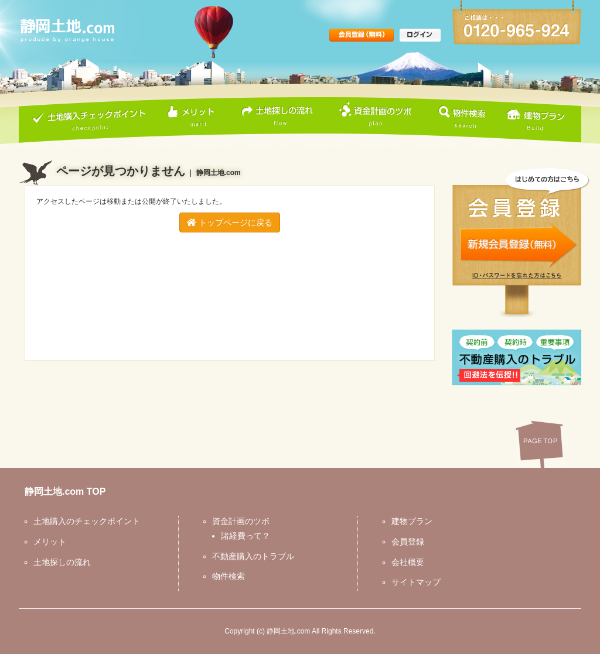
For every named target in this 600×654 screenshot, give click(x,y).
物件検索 (228, 576)
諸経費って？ (245, 535)
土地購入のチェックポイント (86, 521)
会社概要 (407, 562)
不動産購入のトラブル (253, 556)
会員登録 (407, 541)
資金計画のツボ (241, 521)
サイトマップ (416, 582)
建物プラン (411, 521)
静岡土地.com (288, 631)
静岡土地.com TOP (65, 492)
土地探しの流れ (62, 562)
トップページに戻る (229, 222)
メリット (49, 541)
